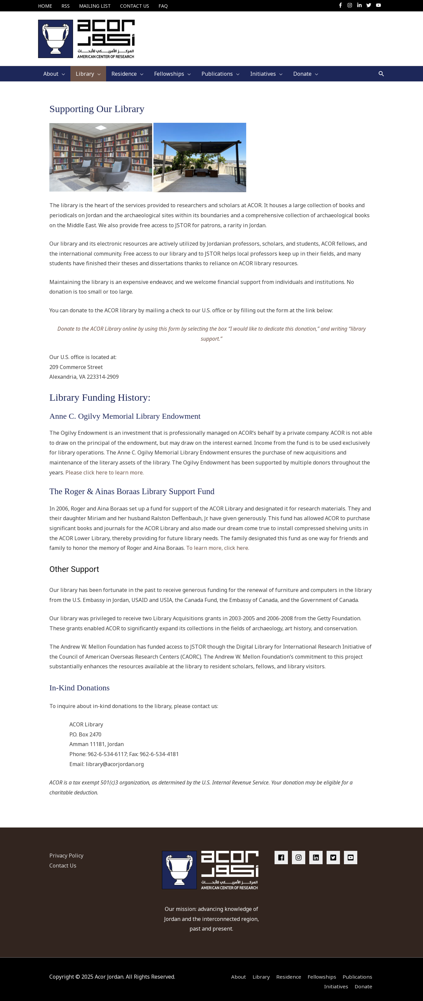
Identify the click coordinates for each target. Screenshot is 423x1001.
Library (258, 971)
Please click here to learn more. (105, 467)
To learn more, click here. (217, 543)
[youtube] (379, 5)
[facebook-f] (342, 5)
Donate (364, 981)
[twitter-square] (335, 852)
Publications (358, 971)
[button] (381, 68)
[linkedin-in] (361, 5)
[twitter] (370, 5)
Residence (286, 971)
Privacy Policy (66, 850)
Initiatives (336, 981)
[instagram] (351, 5)
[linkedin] (317, 852)
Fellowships (321, 971)
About (234, 971)
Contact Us (62, 860)
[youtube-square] (351, 852)
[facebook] (283, 852)
